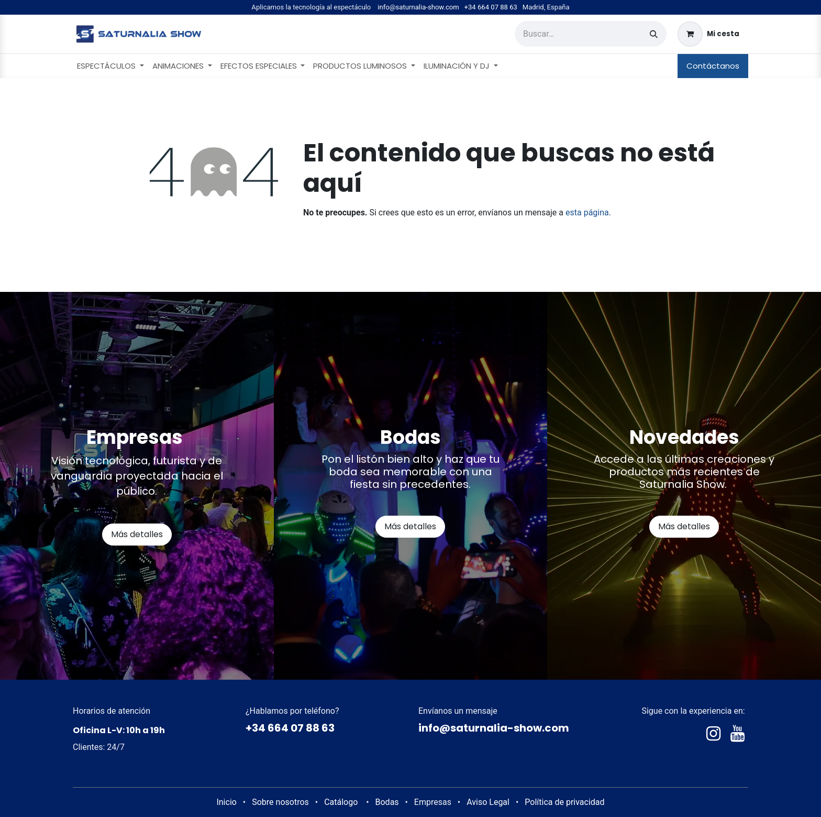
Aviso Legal (488, 802)
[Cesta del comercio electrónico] (708, 34)
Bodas (387, 802)
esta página (587, 212)
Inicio (226, 802)
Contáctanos (712, 65)
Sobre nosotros (280, 802)
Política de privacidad (564, 802)
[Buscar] (654, 34)
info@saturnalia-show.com (418, 7)
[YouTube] (737, 733)
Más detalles (137, 534)
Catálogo (341, 802)
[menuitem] (110, 66)
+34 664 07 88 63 (490, 7)
